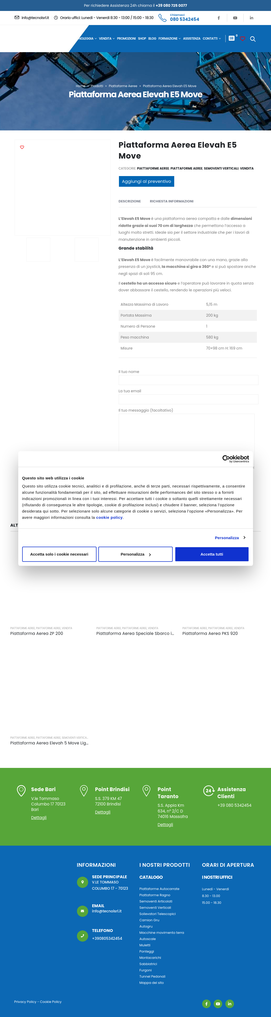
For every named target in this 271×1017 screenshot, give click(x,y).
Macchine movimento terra (162, 932)
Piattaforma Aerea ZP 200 (36, 633)
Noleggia (86, 38)
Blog (152, 38)
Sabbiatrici (148, 964)
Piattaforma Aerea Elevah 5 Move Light (50, 743)
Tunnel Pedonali (153, 976)
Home (72, 38)
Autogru (146, 926)
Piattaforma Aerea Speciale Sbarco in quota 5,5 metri (151, 633)
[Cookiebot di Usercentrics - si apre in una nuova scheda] (226, 459)
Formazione (168, 38)
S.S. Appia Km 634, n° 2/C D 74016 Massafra (175, 802)
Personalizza (227, 537)
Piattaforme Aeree (123, 86)
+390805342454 (107, 938)
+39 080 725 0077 (171, 5)
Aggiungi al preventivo (146, 181)
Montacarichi (150, 957)
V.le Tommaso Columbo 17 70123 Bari (49, 799)
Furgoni (146, 970)
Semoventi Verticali (221, 168)
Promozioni (126, 38)
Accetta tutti (212, 554)
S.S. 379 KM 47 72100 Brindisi (113, 796)
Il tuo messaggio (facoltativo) (187, 426)
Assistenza (192, 38)
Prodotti (97, 86)
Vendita (105, 38)
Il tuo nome (188, 375)
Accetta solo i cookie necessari (59, 554)
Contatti (210, 38)
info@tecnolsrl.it (107, 911)
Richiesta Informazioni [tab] (172, 201)
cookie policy (109, 517)
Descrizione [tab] (130, 201)
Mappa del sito (152, 982)
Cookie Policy (51, 1002)
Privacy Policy (25, 1002)
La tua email (188, 395)
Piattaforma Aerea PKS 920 (210, 633)
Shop (142, 38)
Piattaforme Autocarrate (159, 889)
